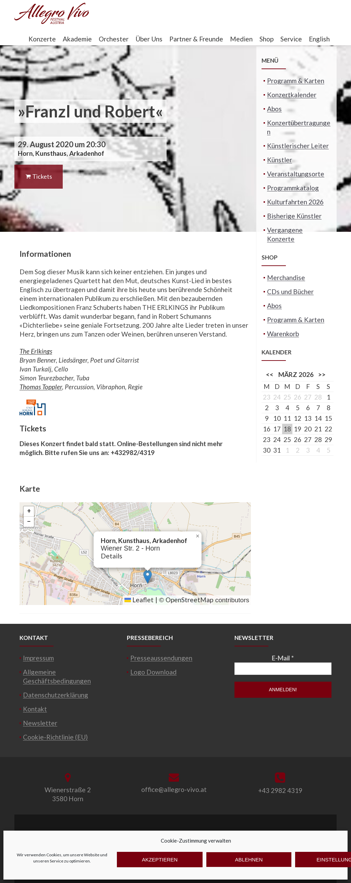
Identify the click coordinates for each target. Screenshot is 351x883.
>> (322, 374)
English (319, 39)
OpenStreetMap (189, 600)
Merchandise (286, 277)
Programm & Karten (295, 81)
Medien (241, 39)
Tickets (38, 176)
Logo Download (153, 672)
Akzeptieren (160, 859)
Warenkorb (283, 334)
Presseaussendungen (161, 658)
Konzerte (42, 39)
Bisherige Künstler (294, 216)
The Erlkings (36, 351)
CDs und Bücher (290, 291)
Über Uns (148, 39)
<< (270, 374)
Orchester (114, 39)
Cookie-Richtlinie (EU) (55, 737)
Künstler (279, 160)
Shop (266, 39)
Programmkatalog (293, 188)
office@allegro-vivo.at (174, 789)
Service (291, 39)
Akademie (77, 39)
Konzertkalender (291, 95)
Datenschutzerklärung (55, 695)
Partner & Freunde (196, 39)
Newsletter (40, 723)
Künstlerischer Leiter (298, 146)
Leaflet (139, 600)
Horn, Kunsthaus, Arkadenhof (61, 153)
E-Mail (283, 658)
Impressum (38, 658)
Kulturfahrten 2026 (295, 202)
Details (111, 556)
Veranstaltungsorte (295, 174)
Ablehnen (249, 859)
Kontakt (35, 709)
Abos (274, 109)
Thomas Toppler (41, 387)
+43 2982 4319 (280, 790)
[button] (147, 577)
